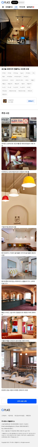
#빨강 (4, 83)
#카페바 (28, 73)
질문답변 (21, 2)
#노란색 (15, 87)
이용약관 (10, 415)
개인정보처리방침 (19, 415)
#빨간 (32, 80)
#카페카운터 (17, 76)
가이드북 (22, 7)
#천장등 (4, 91)
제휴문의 (28, 415)
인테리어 (14, 2)
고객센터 (3, 415)
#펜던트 (30, 91)
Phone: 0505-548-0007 (22, 426)
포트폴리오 (9, 7)
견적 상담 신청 (22, 401)
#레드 (27, 80)
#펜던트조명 (21, 91)
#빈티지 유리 (19, 80)
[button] (35, 2)
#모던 (12, 80)
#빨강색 (17, 83)
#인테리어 (5, 80)
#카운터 (26, 76)
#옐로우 (29, 83)
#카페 (4, 73)
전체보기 (31, 101)
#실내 (21, 73)
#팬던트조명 (12, 91)
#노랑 (9, 87)
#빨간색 (10, 83)
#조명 (28, 87)
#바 (34, 73)
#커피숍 (15, 73)
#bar (3, 76)
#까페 (9, 73)
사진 (16, 7)
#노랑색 (22, 87)
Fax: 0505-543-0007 (6, 428)
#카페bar (9, 76)
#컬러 (23, 83)
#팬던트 (4, 94)
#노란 (4, 87)
